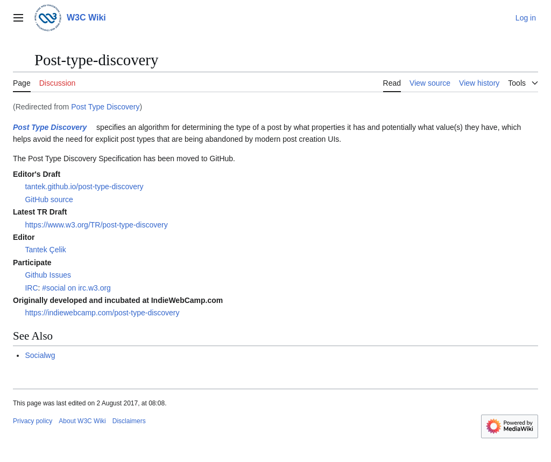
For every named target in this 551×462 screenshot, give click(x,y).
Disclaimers (129, 421)
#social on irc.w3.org (76, 288)
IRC (31, 288)
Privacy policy (32, 421)
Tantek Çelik (45, 249)
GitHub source (49, 199)
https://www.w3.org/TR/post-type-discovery (96, 224)
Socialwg (40, 355)
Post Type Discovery (105, 106)
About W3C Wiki (82, 421)
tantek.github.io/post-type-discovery (84, 186)
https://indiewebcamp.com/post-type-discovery (102, 312)
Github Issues (48, 275)
